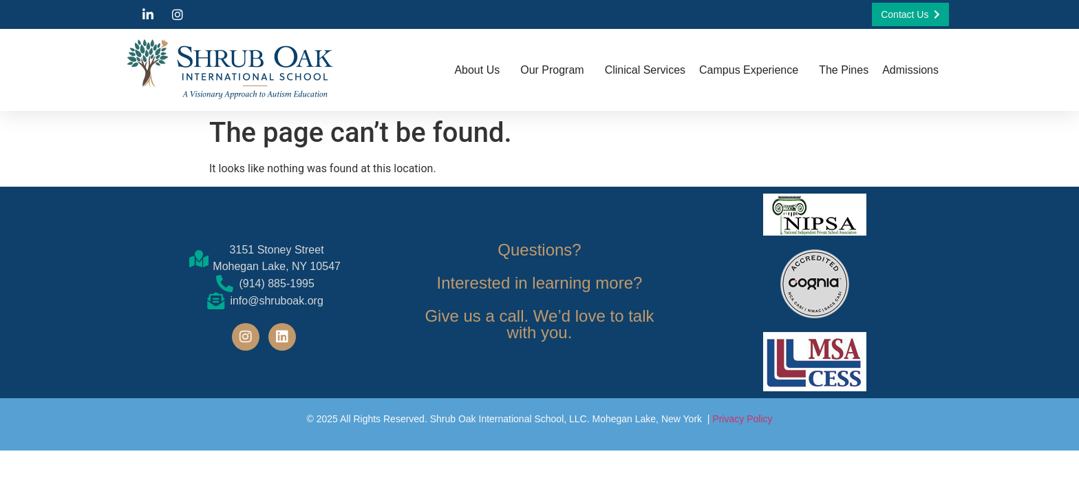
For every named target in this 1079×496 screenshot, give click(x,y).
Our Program (555, 70)
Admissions (914, 70)
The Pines (843, 70)
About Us (480, 70)
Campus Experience (752, 70)
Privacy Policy (742, 418)
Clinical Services (645, 70)
